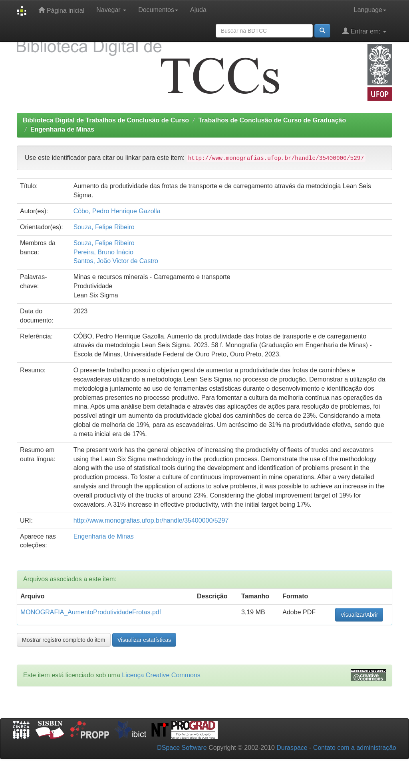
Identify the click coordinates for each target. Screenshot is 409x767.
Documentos (158, 9)
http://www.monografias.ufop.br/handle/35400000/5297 (151, 520)
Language (370, 9)
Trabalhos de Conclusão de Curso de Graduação (272, 120)
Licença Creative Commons (161, 675)
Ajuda (198, 9)
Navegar (111, 9)
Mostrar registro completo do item (63, 640)
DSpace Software (182, 747)
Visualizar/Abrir (359, 615)
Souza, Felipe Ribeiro (104, 227)
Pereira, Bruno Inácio (103, 252)
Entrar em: (364, 31)
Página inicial (61, 10)
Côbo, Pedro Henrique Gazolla (117, 211)
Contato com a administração (354, 747)
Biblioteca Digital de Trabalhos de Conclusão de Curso (106, 120)
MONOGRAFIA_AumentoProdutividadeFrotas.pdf (90, 612)
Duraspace (291, 747)
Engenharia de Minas (62, 129)
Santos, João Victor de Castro (115, 261)
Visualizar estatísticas (144, 640)
